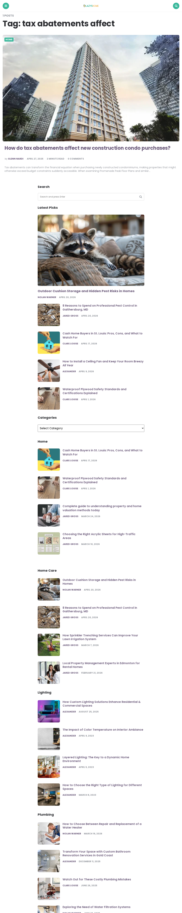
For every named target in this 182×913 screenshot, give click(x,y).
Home (9, 39)
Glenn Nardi (15, 159)
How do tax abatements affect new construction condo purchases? (88, 148)
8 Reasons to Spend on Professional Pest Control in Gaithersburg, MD (100, 308)
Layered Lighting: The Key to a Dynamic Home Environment (96, 759)
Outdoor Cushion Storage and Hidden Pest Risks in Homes (86, 291)
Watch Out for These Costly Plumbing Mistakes (97, 879)
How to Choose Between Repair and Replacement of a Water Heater (102, 826)
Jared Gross (70, 315)
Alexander (69, 371)
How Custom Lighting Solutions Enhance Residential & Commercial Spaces (102, 704)
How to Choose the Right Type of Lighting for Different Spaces (102, 787)
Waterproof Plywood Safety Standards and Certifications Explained (94, 391)
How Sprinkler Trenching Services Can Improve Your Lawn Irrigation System (100, 637)
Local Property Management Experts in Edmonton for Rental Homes (101, 665)
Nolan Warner (47, 297)
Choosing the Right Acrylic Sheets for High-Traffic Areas (99, 536)
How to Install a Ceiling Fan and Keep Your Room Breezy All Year (103, 363)
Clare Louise (70, 343)
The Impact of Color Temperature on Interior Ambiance (103, 730)
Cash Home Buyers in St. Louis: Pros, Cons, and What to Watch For (103, 335)
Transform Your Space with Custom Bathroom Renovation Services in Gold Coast (96, 853)
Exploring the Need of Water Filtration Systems (96, 907)
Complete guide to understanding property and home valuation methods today (102, 508)
